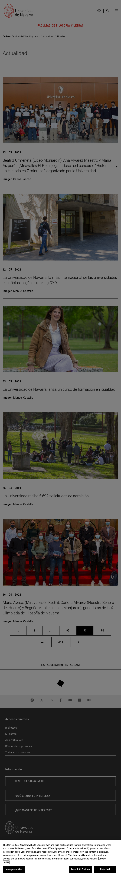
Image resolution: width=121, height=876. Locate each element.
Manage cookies (13, 872)
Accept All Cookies (80, 872)
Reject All (105, 872)
